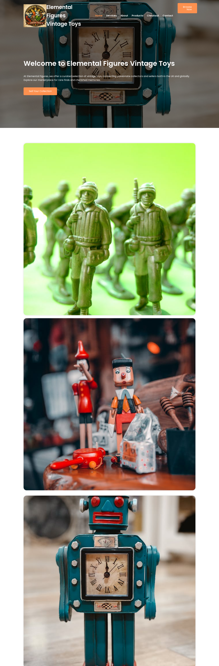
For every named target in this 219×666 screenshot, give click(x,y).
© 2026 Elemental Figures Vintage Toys (45, 661)
